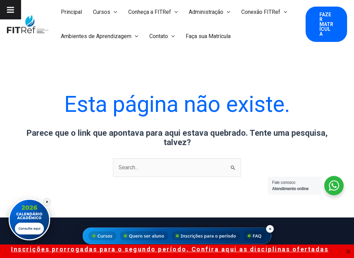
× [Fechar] (47, 201)
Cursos (105, 12)
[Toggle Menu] (10, 9)
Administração (209, 12)
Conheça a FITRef (153, 12)
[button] (113, 12)
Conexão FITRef (264, 12)
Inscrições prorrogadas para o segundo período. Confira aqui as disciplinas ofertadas (169, 249)
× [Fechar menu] (270, 228)
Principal (71, 12)
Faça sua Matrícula (208, 36)
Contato (162, 36)
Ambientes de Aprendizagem (99, 36)
